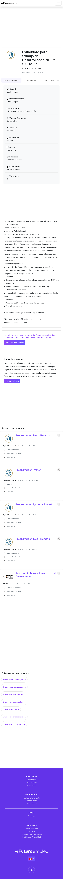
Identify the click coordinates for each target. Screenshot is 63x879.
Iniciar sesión (31, 785)
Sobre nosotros (31, 828)
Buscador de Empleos (14, 342)
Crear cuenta (31, 782)
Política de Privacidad (31, 837)
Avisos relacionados (52, 80)
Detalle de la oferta (11, 80)
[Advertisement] (31, 28)
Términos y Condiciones (31, 834)
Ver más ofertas (12, 381)
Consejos (31, 816)
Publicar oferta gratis (31, 798)
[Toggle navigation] (58, 3)
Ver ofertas (31, 780)
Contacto (31, 831)
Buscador (48, 337)
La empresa (31, 80)
